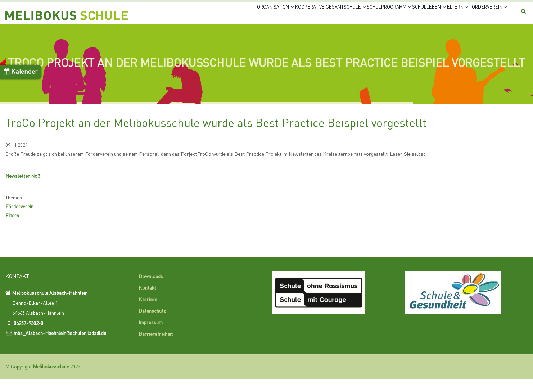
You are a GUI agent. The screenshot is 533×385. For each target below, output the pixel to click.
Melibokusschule (51, 372)
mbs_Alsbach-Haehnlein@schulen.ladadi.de (60, 339)
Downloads (151, 282)
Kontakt (147, 293)
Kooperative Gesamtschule (281, 15)
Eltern (441, 15)
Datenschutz (152, 317)
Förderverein (482, 15)
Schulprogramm (353, 15)
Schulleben (404, 15)
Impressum (151, 328)
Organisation (214, 15)
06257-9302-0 (28, 329)
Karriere (148, 305)
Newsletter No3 (22, 182)
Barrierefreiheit (156, 340)
